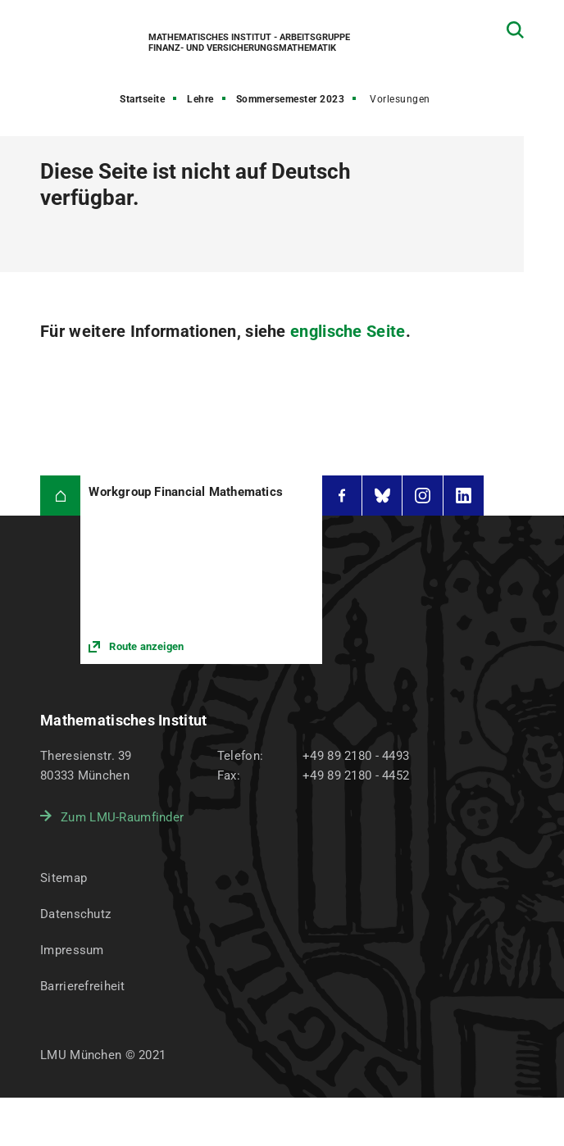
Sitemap (63, 878)
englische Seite (348, 331)
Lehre (200, 99)
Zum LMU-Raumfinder (122, 817)
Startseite (142, 99)
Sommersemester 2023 (290, 99)
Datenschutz (75, 914)
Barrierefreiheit (82, 986)
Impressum (72, 950)
